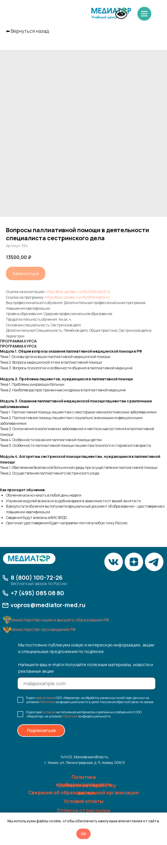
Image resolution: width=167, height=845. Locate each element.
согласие (48, 712)
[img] (111, 13)
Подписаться (41, 730)
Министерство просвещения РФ (42, 629)
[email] (86, 683)
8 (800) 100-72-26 (37, 577)
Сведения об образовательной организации (83, 792)
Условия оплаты (83, 801)
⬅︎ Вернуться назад (27, 31)
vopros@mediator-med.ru (47, 605)
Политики (47, 702)
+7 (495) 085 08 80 (37, 593)
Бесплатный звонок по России (39, 583)
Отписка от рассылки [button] (83, 810)
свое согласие (45, 698)
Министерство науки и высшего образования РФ (60, 620)
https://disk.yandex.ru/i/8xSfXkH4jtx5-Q (78, 291)
